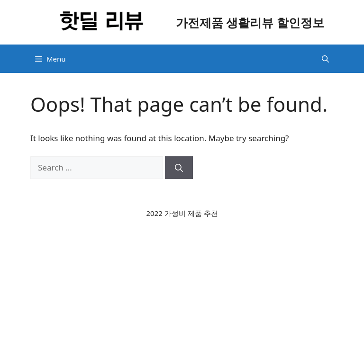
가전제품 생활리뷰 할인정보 (250, 22)
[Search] (179, 167)
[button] (325, 59)
